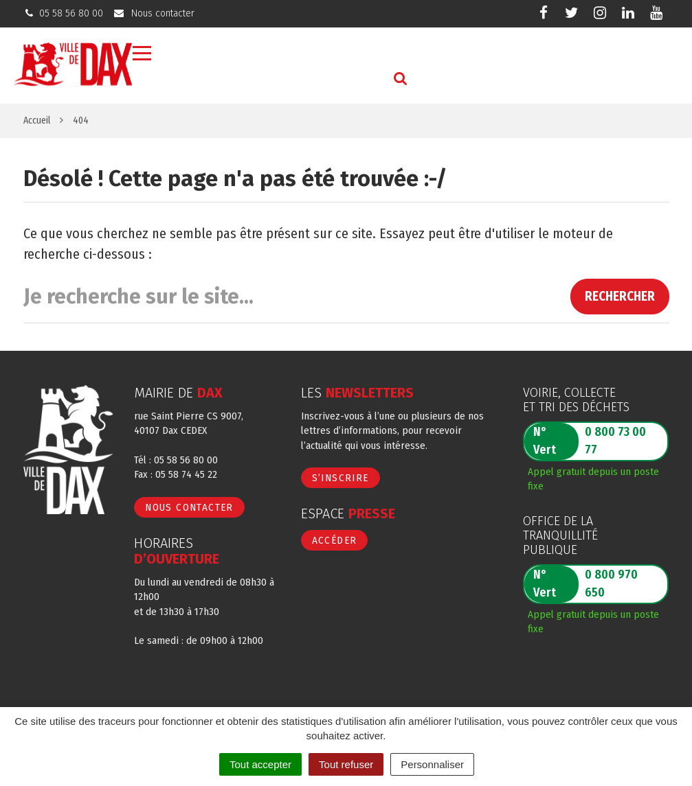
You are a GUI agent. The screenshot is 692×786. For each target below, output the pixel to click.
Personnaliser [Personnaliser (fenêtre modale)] (432, 764)
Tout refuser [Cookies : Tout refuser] (346, 764)
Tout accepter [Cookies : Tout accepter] (260, 764)
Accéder (334, 540)
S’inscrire (340, 478)
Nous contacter (189, 507)
